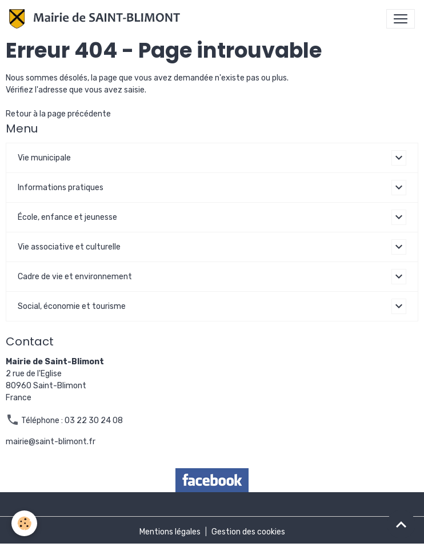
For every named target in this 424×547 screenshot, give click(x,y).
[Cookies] (24, 523)
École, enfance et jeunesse (67, 217)
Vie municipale (44, 158)
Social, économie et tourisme (72, 306)
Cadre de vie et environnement (75, 276)
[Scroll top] (401, 524)
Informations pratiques (60, 187)
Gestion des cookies (248, 532)
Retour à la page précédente (58, 114)
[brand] (97, 19)
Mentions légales (170, 532)
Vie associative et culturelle (69, 247)
